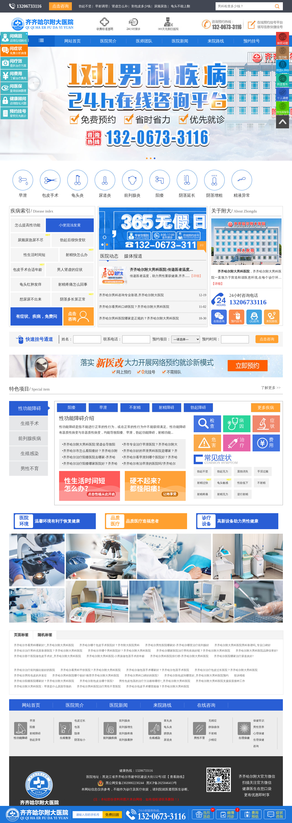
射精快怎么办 (77, 255)
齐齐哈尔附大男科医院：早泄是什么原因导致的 (42, 686)
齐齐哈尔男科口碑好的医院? (142, 675)
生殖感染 (30, 453)
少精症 (213, 739)
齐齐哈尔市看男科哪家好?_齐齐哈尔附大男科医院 (44, 645)
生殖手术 (30, 423)
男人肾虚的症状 (70, 270)
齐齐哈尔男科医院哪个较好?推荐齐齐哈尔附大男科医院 (85, 675)
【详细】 (196, 276)
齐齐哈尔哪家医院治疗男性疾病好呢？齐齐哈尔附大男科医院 (193, 650)
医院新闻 (180, 41)
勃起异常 (35, 739)
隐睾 (77, 733)
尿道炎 (105, 184)
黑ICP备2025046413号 (161, 783)
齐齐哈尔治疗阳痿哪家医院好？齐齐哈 (90, 463)
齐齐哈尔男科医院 (49, 19)
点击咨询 (60, 6)
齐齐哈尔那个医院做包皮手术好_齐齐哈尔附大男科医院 (47, 656)
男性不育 (30, 468)
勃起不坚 (202, 471)
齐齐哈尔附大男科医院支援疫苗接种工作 (220, 681)
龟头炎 (77, 184)
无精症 (213, 720)
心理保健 (258, 733)
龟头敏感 (222, 482)
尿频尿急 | (161, 6)
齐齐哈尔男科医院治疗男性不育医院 (99, 686)
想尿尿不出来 (31, 299)
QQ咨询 (254, 317)
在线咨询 (219, 317)
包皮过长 (79, 720)
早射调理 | (102, 6)
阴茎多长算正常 (73, 299)
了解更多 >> (271, 388)
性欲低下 (242, 482)
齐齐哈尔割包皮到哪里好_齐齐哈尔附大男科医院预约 (196, 675)
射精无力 (222, 494)
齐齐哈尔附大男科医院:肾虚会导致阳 (89, 444)
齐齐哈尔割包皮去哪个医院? (97, 681)
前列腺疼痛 (126, 733)
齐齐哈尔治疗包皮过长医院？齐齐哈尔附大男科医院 (226, 670)
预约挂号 (251, 41)
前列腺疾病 (29, 438)
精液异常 (242, 184)
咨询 (256, 746)
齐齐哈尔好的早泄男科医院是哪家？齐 (150, 451)
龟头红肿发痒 (31, 284)
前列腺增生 (126, 727)
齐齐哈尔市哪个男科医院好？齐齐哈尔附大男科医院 (119, 650)
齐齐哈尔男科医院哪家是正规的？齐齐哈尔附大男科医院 (139, 318)
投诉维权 (239, 675)
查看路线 (176, 777)
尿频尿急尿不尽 (30, 240)
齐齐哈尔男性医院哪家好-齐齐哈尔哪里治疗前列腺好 (177, 645)
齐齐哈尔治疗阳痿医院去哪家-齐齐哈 (89, 457)
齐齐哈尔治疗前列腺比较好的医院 (34, 670)
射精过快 (202, 482)
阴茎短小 (79, 739)
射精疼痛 (202, 494)
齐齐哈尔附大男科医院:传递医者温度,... (161, 270)
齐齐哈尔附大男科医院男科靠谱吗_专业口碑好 (242, 645)
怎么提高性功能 (27, 225)
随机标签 (45, 635)
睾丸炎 (168, 720)
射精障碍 (166, 407)
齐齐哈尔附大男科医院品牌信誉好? (257, 650)
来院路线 (216, 41)
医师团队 (144, 41)
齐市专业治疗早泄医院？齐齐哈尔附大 (150, 444)
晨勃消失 (242, 471)
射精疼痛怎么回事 (72, 284)
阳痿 (159, 184)
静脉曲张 (214, 727)
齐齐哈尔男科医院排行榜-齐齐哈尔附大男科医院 (179, 656)
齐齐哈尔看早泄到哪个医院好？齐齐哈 (150, 457)
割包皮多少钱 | (141, 6)
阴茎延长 (187, 184)
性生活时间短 (34, 255)
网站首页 (72, 41)
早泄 (23, 184)
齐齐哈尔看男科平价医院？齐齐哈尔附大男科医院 (90, 670)
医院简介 (108, 41)
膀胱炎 (168, 733)
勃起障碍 (198, 407)
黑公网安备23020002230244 (121, 783)
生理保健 (244, 731)
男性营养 (258, 727)
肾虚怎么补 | (120, 6)
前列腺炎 (132, 184)
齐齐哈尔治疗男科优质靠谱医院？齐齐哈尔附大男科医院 (48, 650)
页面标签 (21, 635)
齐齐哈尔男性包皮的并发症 (30, 675)
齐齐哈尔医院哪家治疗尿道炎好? (233, 656)
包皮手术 (50, 184)
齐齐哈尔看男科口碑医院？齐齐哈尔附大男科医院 (134, 306)
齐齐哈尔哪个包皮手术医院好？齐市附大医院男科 (109, 645)
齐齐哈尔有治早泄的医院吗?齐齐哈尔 (149, 463)
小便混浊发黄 (70, 225)
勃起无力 (222, 471)
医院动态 (109, 256)
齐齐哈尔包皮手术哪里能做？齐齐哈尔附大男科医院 (157, 686)
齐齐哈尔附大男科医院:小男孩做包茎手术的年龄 (115, 656)
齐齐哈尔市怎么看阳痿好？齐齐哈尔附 (90, 451)
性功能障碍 (29, 408)
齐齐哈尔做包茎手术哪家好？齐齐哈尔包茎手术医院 (157, 670)
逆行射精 (242, 494)
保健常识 (258, 720)
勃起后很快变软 (73, 240)
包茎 (77, 727)
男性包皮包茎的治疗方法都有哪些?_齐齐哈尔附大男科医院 (154, 681)
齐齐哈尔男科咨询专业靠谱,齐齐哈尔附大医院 (131, 295)
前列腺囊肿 (126, 739)
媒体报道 (133, 256)
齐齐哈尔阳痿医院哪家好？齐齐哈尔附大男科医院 (44, 681)
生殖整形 (65, 731)
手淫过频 (262, 471)
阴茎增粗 (214, 184)
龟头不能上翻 (180, 6)
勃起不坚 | (86, 6)
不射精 (135, 407)
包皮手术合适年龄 (27, 270)
